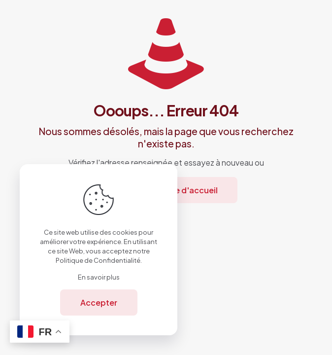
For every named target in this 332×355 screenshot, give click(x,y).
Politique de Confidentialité (98, 260)
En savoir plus (99, 277)
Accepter (98, 302)
